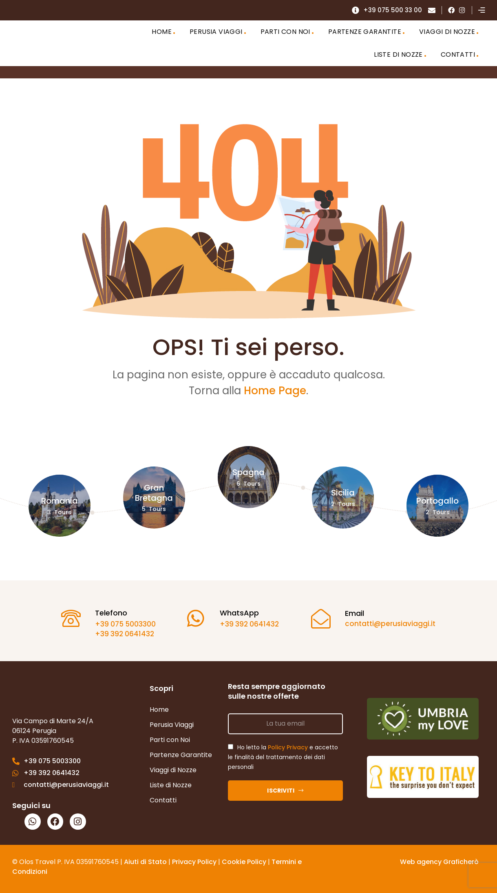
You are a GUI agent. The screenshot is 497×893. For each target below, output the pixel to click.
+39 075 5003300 (122, 624)
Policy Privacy (288, 747)
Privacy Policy (194, 861)
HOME (162, 31)
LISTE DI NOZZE (398, 54)
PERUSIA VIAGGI (216, 31)
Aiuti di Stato (145, 861)
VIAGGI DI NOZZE (447, 31)
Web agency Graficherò (439, 861)
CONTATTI (458, 54)
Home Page (275, 390)
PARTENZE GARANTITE (364, 31)
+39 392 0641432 (121, 634)
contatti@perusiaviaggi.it (387, 624)
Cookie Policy (244, 861)
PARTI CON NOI (285, 31)
